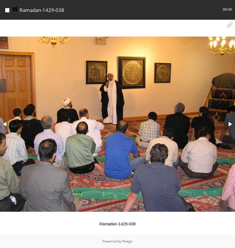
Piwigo (127, 241)
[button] (229, 25)
